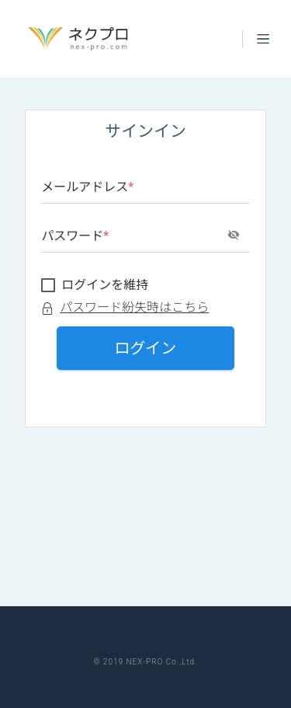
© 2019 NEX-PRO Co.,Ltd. (145, 661)
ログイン (146, 348)
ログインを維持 (104, 284)
